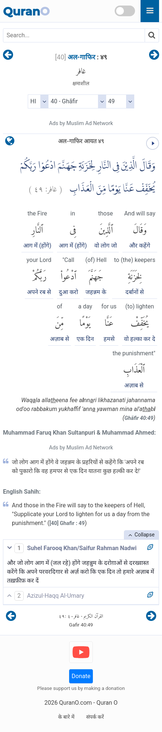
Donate (81, 676)
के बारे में (66, 717)
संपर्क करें (95, 717)
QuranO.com (75, 702)
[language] (10, 142)
